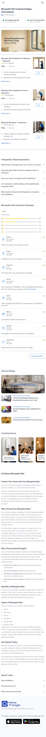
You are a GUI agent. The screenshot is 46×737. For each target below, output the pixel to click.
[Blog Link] (23, 384)
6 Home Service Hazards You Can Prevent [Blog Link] (27, 420)
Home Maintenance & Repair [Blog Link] (21, 396)
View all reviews (37, 356)
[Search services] (42, 3)
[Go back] (3, 3)
